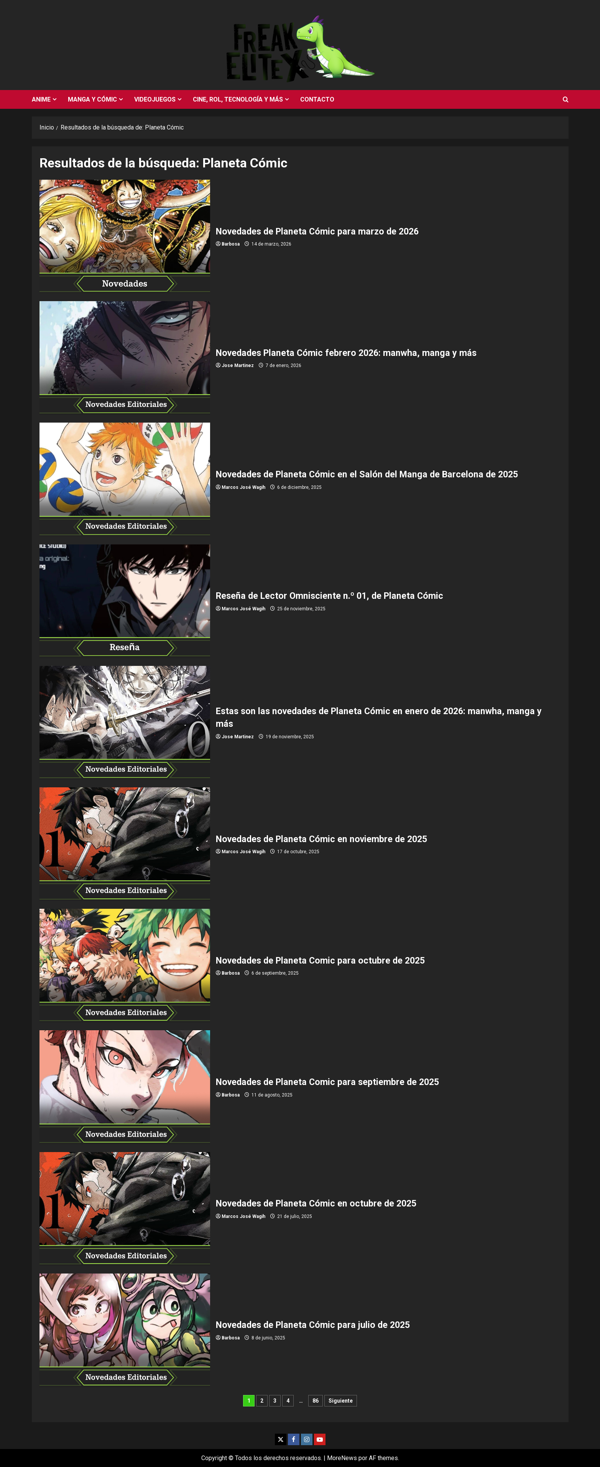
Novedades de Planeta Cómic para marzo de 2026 (124, 236)
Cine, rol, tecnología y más (238, 99)
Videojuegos (155, 99)
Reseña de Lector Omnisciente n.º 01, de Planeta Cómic (124, 601)
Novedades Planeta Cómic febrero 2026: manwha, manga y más (124, 358)
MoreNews (342, 1458)
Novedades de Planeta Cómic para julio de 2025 (124, 1330)
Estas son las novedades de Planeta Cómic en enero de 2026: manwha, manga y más (124, 723)
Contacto (317, 99)
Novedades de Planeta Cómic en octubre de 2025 (124, 1209)
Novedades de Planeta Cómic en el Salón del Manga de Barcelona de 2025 (124, 479)
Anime (41, 99)
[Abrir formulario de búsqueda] (566, 99)
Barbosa (231, 244)
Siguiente (341, 1401)
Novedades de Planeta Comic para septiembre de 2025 (124, 1087)
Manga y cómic (92, 99)
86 (315, 1401)
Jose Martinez (238, 365)
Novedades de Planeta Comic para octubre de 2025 (124, 966)
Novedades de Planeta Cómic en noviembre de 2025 (124, 844)
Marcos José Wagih (243, 487)
